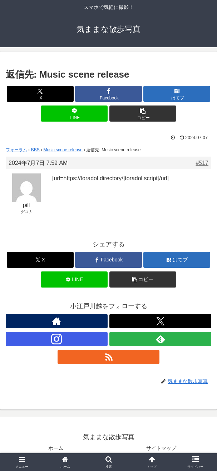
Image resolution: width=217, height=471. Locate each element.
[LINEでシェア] (74, 114)
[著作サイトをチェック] (57, 321)
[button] (142, 114)
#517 (202, 163)
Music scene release (62, 149)
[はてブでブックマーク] (176, 94)
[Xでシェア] (40, 94)
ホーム (55, 448)
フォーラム (16, 149)
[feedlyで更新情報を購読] (160, 339)
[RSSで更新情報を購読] (108, 357)
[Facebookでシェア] (108, 94)
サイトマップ (161, 448)
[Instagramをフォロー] (57, 339)
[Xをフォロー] (160, 321)
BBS (35, 149)
